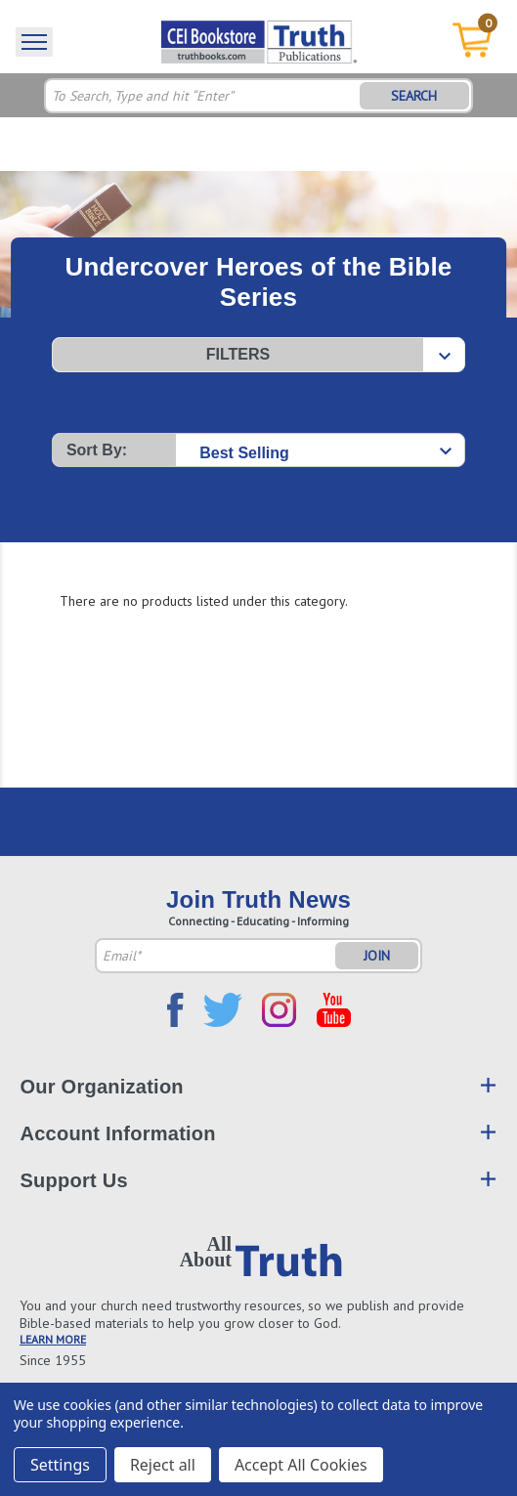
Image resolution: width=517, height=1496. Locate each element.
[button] (258, 354)
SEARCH (414, 96)
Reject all (162, 1464)
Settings (60, 1464)
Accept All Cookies (301, 1464)
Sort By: (96, 450)
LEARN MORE (53, 1339)
